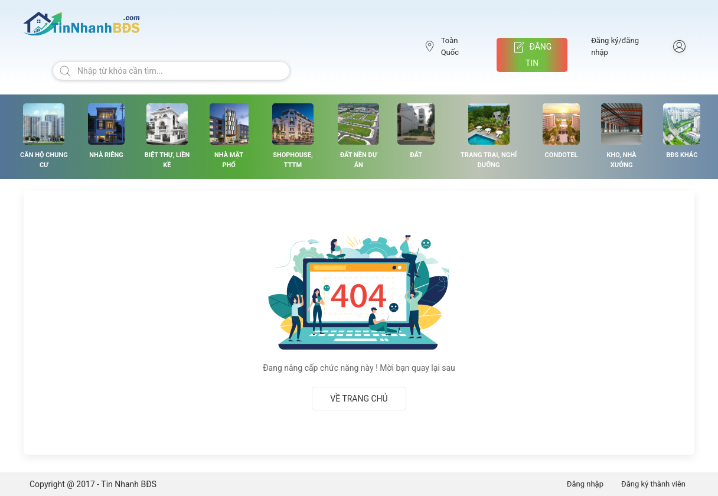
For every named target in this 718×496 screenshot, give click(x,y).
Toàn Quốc (441, 46)
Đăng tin (532, 54)
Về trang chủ (358, 398)
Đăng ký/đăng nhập (615, 46)
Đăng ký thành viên (653, 483)
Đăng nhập (585, 483)
